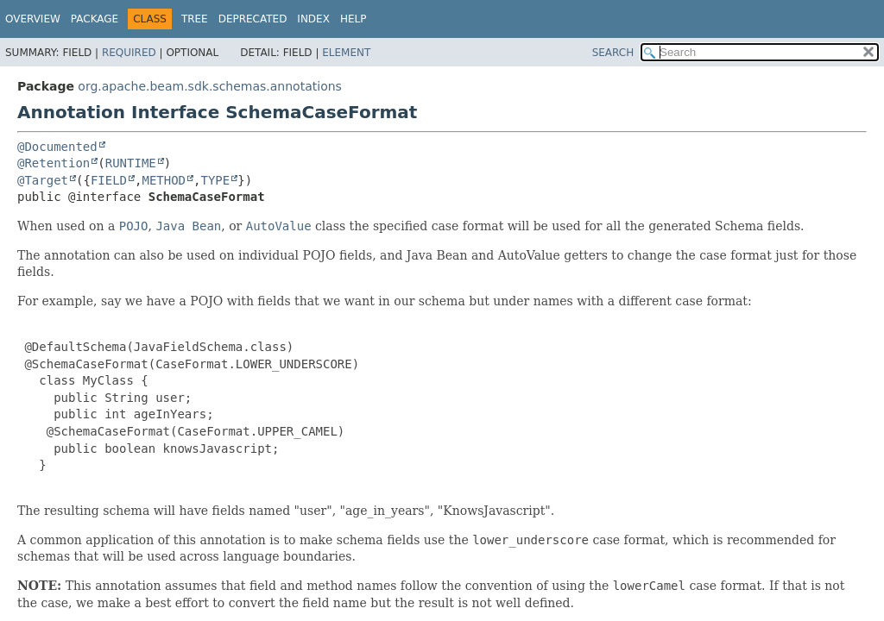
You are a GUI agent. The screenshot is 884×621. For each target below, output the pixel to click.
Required (129, 53)
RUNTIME (130, 163)
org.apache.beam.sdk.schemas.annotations (210, 86)
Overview (32, 19)
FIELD (109, 180)
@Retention (53, 163)
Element (346, 53)
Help (353, 19)
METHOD (164, 180)
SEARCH (613, 53)
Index (313, 19)
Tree (194, 19)
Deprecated (252, 19)
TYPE (215, 180)
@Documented (57, 147)
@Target (42, 180)
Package (94, 19)
